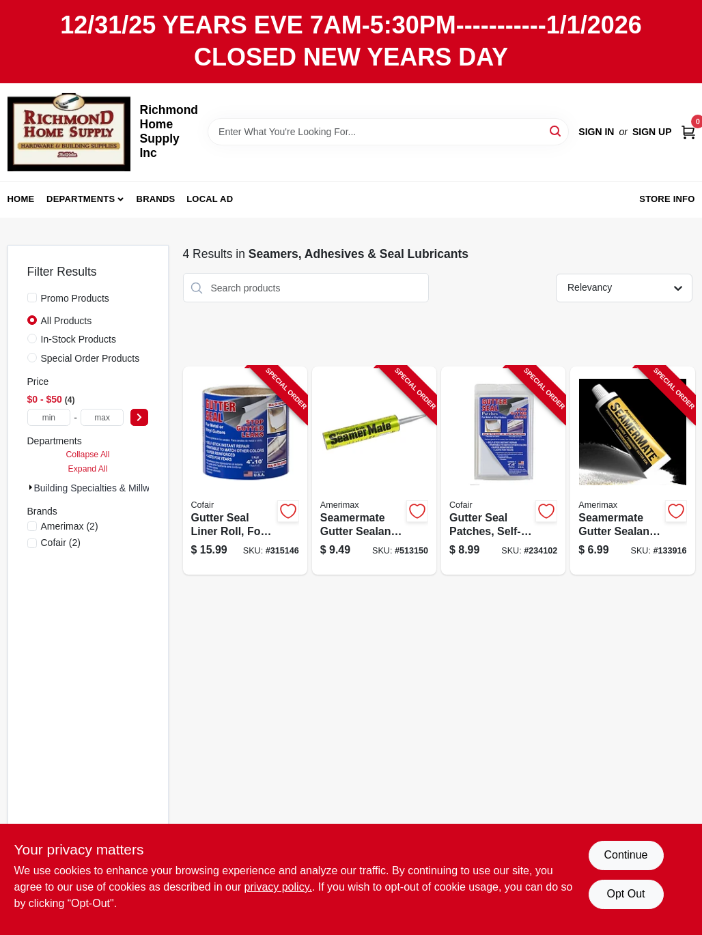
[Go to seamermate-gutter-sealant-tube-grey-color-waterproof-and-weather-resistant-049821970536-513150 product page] (374, 470)
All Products (66, 320)
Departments (80, 199)
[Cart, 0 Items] (688, 131)
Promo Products (75, 298)
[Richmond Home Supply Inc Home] (69, 132)
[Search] (556, 130)
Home (21, 199)
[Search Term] (388, 131)
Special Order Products (90, 358)
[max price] (102, 417)
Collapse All (87, 454)
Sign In (596, 131)
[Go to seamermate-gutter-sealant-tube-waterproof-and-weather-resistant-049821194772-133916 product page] (632, 470)
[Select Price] (139, 417)
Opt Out (625, 894)
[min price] (49, 417)
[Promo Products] (32, 297)
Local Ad (209, 199)
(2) (69, 526)
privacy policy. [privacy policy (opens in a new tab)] (278, 887)
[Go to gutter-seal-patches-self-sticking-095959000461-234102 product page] (503, 470)
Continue (625, 855)
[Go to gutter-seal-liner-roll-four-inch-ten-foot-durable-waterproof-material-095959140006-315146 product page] (245, 470)
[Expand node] (30, 487)
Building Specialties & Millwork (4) (106, 488)
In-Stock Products (79, 339)
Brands (156, 199)
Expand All (88, 469)
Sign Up (652, 131)
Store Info (666, 199)
